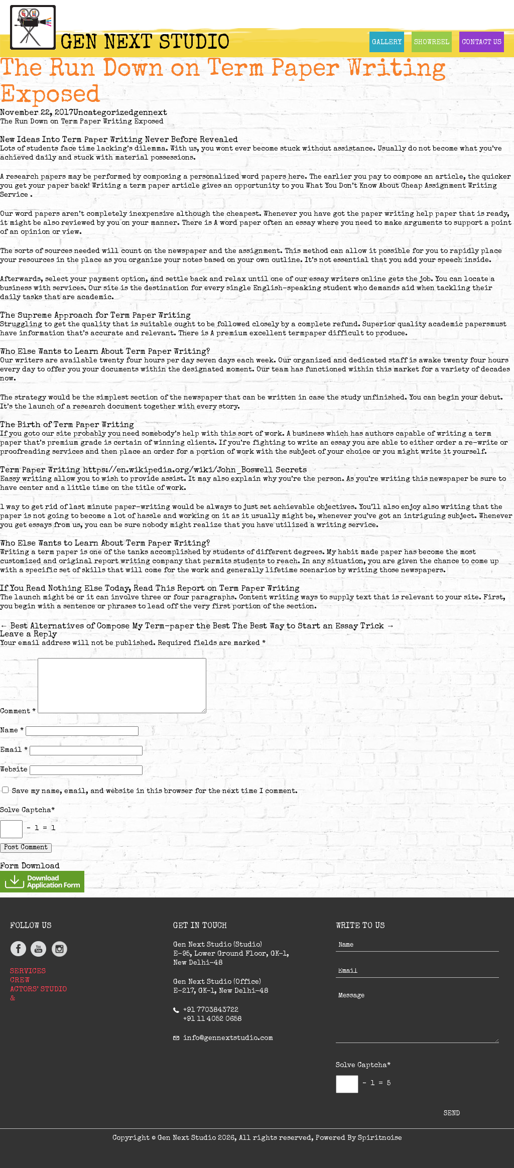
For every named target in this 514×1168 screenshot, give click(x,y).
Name (12, 730)
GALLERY (387, 42)
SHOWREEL (431, 42)
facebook (19, 949)
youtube (39, 949)
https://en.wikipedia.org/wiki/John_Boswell (178, 471)
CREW (20, 980)
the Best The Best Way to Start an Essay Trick (295, 627)
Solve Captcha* (27, 810)
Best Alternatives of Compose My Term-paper (97, 627)
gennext (150, 113)
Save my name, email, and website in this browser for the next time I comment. (155, 791)
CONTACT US (481, 42)
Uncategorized (103, 113)
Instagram (59, 949)
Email (14, 750)
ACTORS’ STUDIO (38, 989)
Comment (18, 711)
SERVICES (28, 971)
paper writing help (397, 214)
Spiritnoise (380, 1138)
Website (14, 769)
